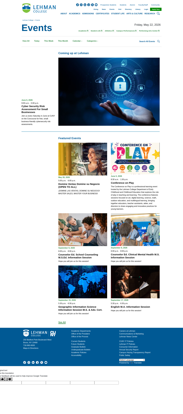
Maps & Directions (30, 348)
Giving (95, 9)
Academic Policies (78, 352)
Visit (119, 9)
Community (156, 5)
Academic (83, 31)
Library (137, 9)
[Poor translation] (8, 379)
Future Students (77, 344)
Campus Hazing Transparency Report (135, 352)
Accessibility (76, 355)
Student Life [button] (118, 14)
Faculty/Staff (143, 5)
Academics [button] (74, 14)
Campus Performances (126, 31)
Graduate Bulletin (78, 347)
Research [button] (149, 14)
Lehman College (27, 20)
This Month (63, 41)
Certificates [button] (102, 14)
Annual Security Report (129, 350)
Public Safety (124, 355)
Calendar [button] (77, 41)
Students (123, 5)
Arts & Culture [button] (134, 14)
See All (62, 322)
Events (112, 9)
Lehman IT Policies (127, 344)
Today (36, 41)
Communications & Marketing (131, 334)
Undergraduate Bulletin (80, 350)
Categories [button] (92, 41)
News (104, 9)
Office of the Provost (79, 337)
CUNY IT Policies (126, 341)
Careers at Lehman (127, 331)
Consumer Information (128, 347)
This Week (48, 41)
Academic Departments (81, 331)
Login (146, 9)
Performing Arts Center (149, 31)
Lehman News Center (128, 337)
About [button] (63, 14)
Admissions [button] (88, 14)
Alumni (132, 5)
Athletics (109, 31)
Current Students (78, 341)
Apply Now (156, 9)
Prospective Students (108, 5)
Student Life (96, 31)
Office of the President (80, 334)
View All (25, 41)
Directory (128, 9)
